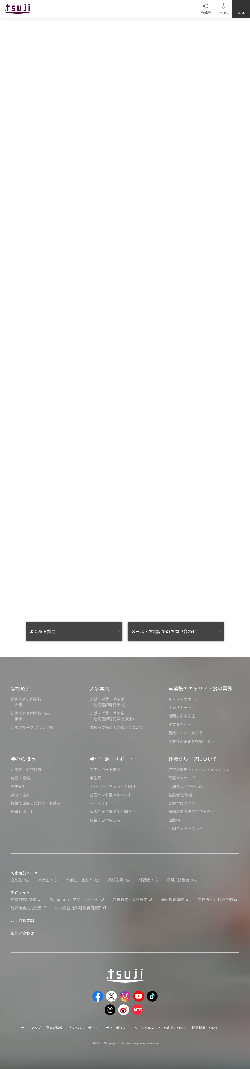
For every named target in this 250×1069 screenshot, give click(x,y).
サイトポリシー (117, 1027)
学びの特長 (23, 758)
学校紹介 (21, 688)
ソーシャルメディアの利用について (161, 1027)
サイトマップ (31, 1027)
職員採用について (205, 1027)
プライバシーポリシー (84, 1027)
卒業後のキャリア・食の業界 (200, 688)
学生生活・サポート (112, 758)
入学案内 (99, 688)
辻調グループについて (192, 758)
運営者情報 (54, 1027)
